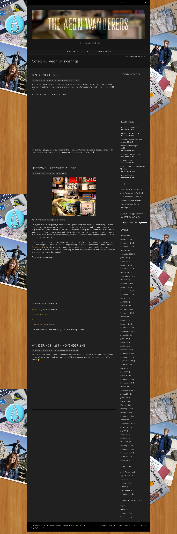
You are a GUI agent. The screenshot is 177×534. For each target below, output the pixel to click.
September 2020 (126, 331)
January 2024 (125, 265)
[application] (132, 222)
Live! (124, 487)
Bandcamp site (38, 247)
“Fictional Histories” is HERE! (54, 168)
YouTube (112, 525)
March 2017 (124, 442)
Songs (77, 80)
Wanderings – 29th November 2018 (58, 345)
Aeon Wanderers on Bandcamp (132, 189)
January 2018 (125, 412)
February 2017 (125, 445)
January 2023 (125, 287)
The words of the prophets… (131, 133)
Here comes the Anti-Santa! (130, 154)
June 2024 (124, 258)
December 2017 (126, 416)
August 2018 (124, 394)
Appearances (125, 475)
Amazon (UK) (37, 324)
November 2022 (126, 294)
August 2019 (124, 364)
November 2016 (126, 453)
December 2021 (126, 313)
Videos (92, 52)
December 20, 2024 (40, 80)
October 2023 (125, 272)
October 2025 (125, 235)
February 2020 (125, 350)
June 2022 (124, 298)
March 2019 (124, 375)
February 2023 (125, 283)
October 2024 (125, 250)
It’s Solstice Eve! (45, 75)
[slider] (130, 222)
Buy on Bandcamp (104, 52)
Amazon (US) (49, 324)
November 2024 (126, 247)
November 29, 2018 (40, 350)
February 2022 (125, 309)
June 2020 (124, 339)
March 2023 (124, 280)
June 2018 (124, 398)
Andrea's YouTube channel (130, 200)
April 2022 (124, 302)
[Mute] (138, 222)
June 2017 (124, 434)
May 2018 (123, 401)
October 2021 (125, 316)
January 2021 (125, 324)
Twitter (135, 525)
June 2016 (124, 460)
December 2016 (126, 449)
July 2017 (123, 431)
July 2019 (123, 368)
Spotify (34, 319)
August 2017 (124, 427)
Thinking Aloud (125, 208)
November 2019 (126, 357)
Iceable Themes (42, 528)
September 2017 (126, 423)
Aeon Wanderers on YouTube (131, 197)
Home (68, 52)
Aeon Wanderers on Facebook (131, 193)
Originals (71, 80)
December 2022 (126, 291)
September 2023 (126, 276)
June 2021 (124, 320)
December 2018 (126, 379)
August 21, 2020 (39, 173)
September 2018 (126, 390)
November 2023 (126, 269)
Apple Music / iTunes (40, 314)
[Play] (123, 222)
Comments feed (126, 513)
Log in (122, 506)
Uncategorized (125, 494)
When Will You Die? (127, 175)
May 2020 (123, 342)
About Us (84, 52)
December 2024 (126, 243)
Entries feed (125, 509)
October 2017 (125, 420)
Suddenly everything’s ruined (131, 139)
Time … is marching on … (129, 127)
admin (51, 80)
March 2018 (124, 405)
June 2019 (124, 372)
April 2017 (124, 438)
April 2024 (124, 261)
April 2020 (124, 346)
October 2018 (125, 386)
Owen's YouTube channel (130, 204)
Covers (125, 483)
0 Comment (74, 350)
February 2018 (125, 409)
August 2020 (124, 335)
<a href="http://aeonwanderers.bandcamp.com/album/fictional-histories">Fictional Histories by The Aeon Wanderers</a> (130, 97)
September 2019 (126, 361)
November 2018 (126, 383)
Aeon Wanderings (63, 80)
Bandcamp (36, 309)
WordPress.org (126, 517)
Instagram (143, 525)
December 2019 (126, 353)
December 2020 (126, 328)
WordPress (74, 525)
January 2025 (125, 239)
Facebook (127, 525)
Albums (75, 52)
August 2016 (124, 456)
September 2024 (126, 254)
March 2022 (124, 305)
